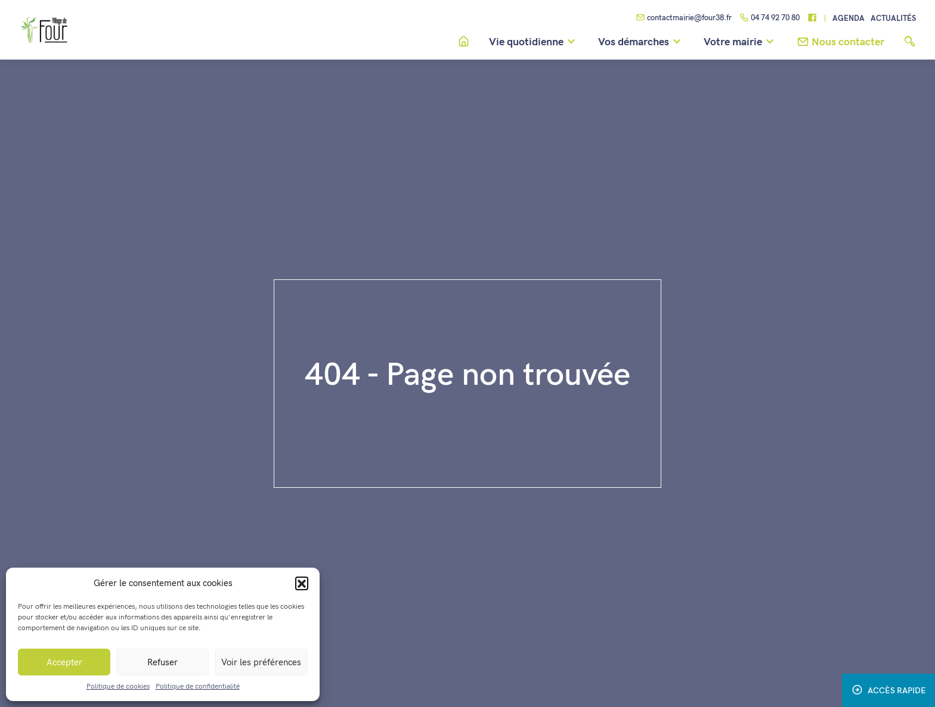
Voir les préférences (261, 662)
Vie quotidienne (534, 42)
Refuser (162, 662)
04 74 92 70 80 (769, 18)
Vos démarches (641, 42)
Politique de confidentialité (198, 686)
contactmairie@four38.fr (684, 18)
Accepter (64, 662)
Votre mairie (741, 42)
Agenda (848, 19)
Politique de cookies (118, 686)
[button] (302, 583)
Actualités (893, 19)
